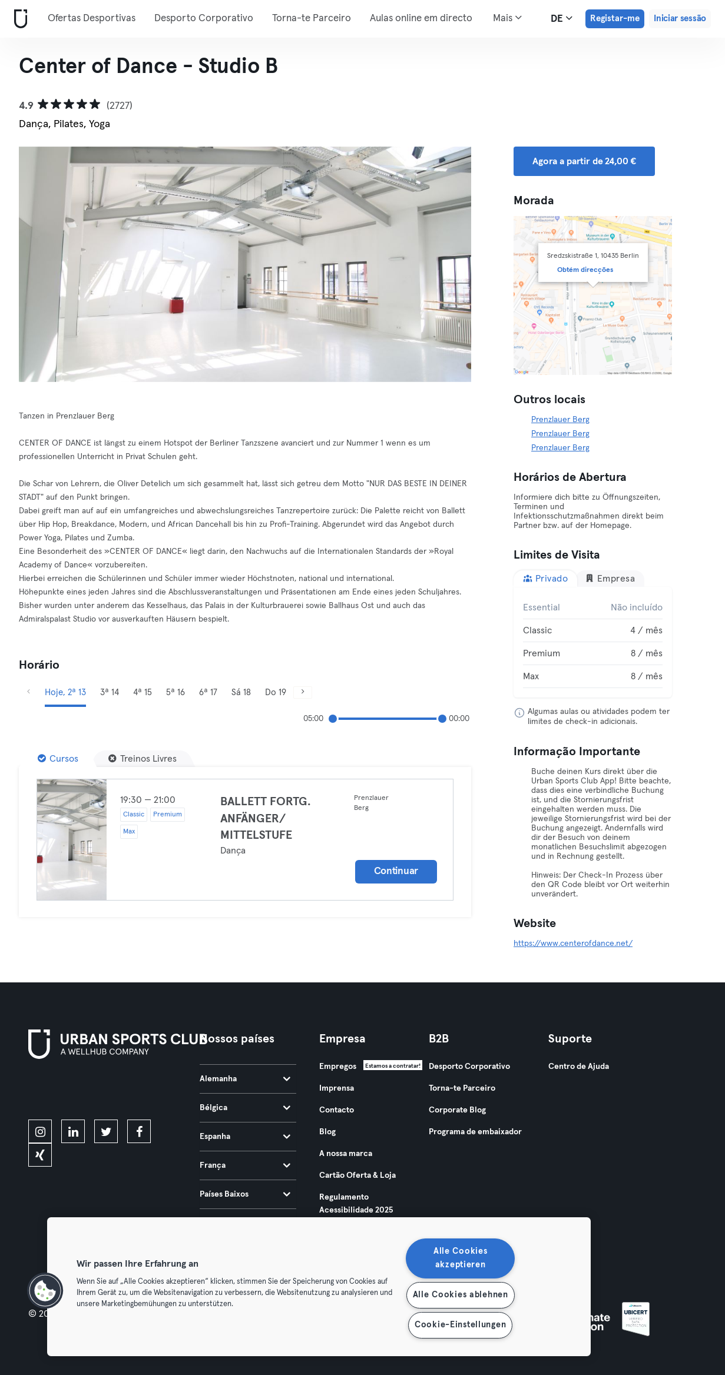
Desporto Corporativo (203, 19)
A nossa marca (345, 1154)
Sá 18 (241, 692)
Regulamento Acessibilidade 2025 (356, 1203)
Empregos (337, 1066)
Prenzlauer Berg (560, 420)
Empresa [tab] (610, 578)
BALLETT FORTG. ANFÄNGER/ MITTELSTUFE (265, 818)
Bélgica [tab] (245, 1108)
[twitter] (106, 1131)
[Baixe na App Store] (68, 1091)
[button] (45, 1291)
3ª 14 (109, 692)
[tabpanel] (593, 642)
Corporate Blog (457, 1110)
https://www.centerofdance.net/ (573, 943)
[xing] (40, 1155)
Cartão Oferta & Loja (357, 1175)
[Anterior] (28, 692)
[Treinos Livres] (142, 758)
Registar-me (615, 18)
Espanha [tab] (245, 1137)
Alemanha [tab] (245, 1079)
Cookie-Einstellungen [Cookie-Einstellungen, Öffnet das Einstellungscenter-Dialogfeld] (460, 1325)
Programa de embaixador (475, 1132)
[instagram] (40, 1131)
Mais (507, 18)
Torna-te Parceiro (311, 19)
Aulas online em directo (421, 19)
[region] (319, 1286)
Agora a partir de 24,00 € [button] (584, 161)
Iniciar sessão (680, 18)
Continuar (396, 871)
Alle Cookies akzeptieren (460, 1258)
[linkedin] (73, 1131)
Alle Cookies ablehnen (460, 1295)
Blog (327, 1132)
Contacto (336, 1110)
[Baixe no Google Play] (154, 1091)
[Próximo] (302, 692)
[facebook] (139, 1131)
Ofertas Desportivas (91, 19)
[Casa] (18, 19)
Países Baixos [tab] (245, 1194)
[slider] (333, 719)
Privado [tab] (545, 578)
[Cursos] (58, 758)
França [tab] (245, 1165)
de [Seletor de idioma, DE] (561, 18)
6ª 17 (208, 692)
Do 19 (275, 692)
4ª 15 (142, 692)
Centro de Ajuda (578, 1066)
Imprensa (336, 1088)
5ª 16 (175, 692)
